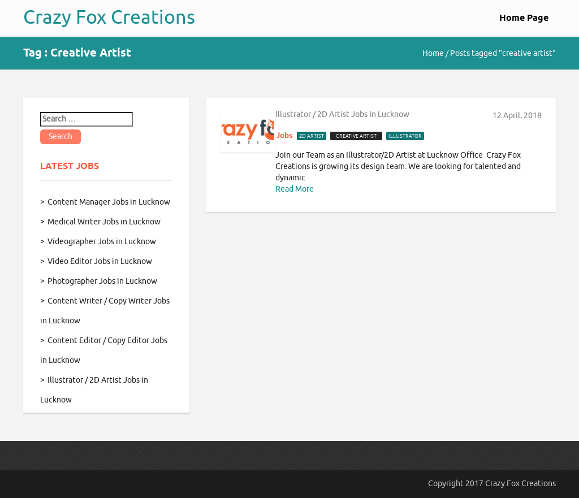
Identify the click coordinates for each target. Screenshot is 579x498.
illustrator (405, 136)
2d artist (311, 136)
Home (433, 53)
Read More (294, 189)
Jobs (284, 136)
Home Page (523, 18)
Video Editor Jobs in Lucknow (99, 261)
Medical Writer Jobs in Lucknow (104, 222)
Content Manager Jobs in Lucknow (108, 202)
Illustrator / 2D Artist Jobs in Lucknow (342, 114)
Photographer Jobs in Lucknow (102, 281)
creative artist (356, 136)
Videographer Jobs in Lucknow (101, 241)
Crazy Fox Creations (109, 17)
